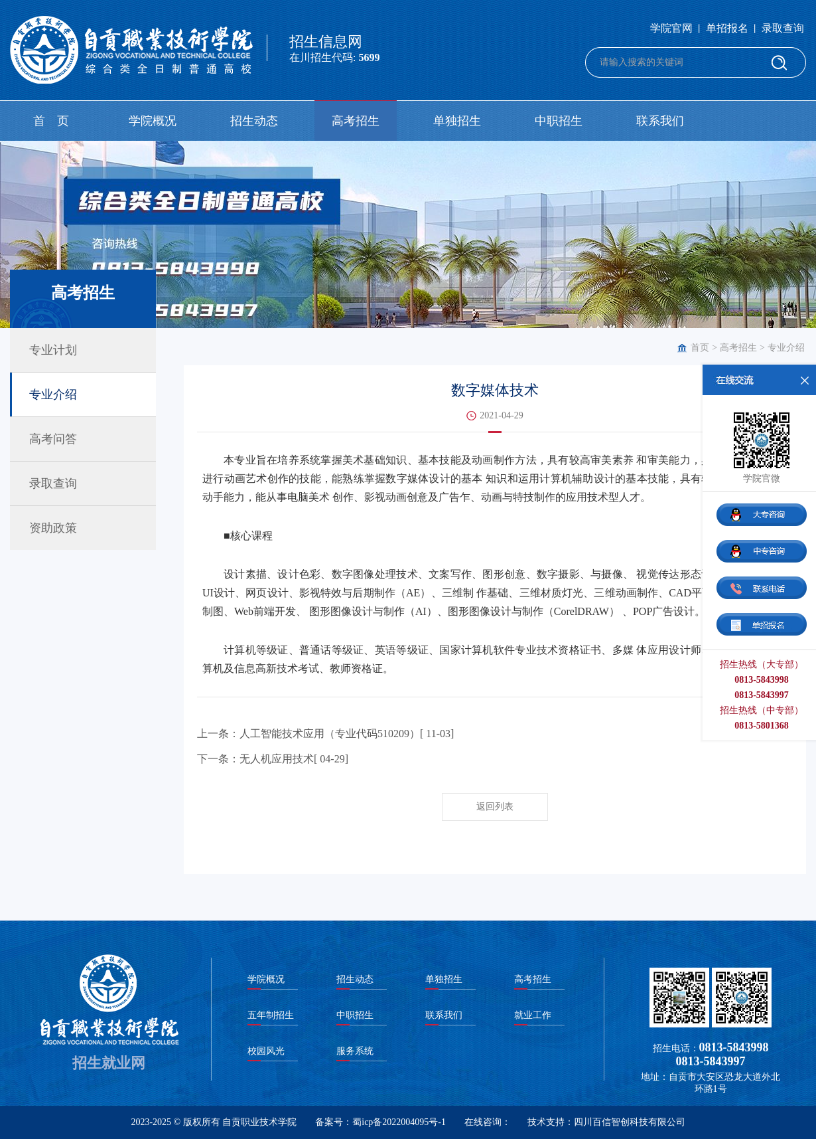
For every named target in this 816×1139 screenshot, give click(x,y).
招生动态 (254, 121)
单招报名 (727, 28)
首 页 (51, 121)
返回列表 (494, 807)
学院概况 (152, 121)
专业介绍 (786, 348)
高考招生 (355, 121)
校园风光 (266, 1051)
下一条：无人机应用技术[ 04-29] (272, 758)
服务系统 (355, 1051)
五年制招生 (270, 1015)
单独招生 (457, 121)
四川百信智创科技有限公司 (629, 1122)
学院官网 (671, 28)
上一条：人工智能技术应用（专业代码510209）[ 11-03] (325, 733)
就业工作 (532, 1015)
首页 (700, 348)
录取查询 (783, 28)
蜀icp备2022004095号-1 (399, 1122)
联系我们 (660, 121)
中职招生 (558, 121)
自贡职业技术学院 (259, 1122)
